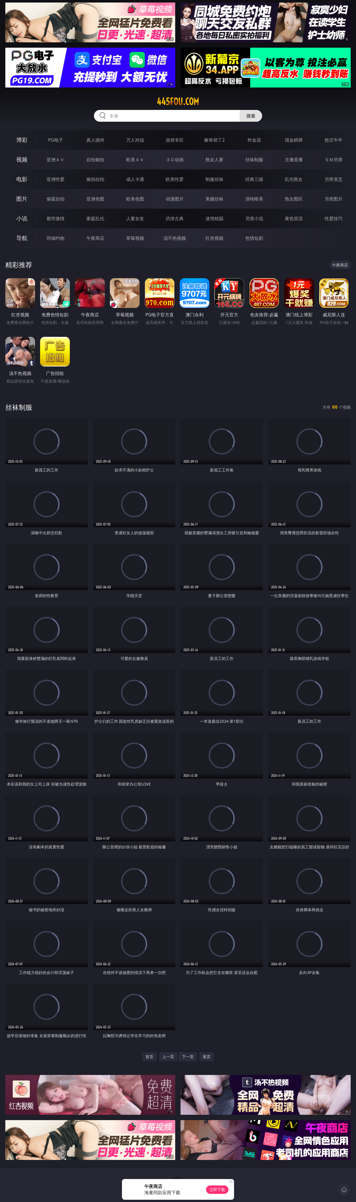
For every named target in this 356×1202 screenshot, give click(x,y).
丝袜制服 (254, 159)
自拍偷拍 (95, 159)
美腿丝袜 (214, 199)
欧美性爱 (175, 179)
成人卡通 (135, 179)
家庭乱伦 (95, 218)
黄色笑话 (294, 218)
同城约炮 (55, 238)
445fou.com (178, 101)
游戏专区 (175, 140)
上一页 (168, 1056)
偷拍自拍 (95, 179)
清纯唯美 (254, 199)
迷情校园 (214, 218)
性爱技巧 (334, 218)
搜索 (250, 116)
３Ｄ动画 (175, 159)
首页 (149, 1056)
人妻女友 (135, 218)
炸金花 (254, 140)
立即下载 (217, 1189)
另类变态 (334, 179)
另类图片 (334, 199)
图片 (21, 198)
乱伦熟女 (294, 179)
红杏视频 (214, 238)
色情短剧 (254, 238)
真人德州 (95, 140)
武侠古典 (175, 218)
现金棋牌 (294, 140)
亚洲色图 (95, 199)
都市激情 (55, 218)
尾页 (207, 1056)
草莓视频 (135, 238)
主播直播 (294, 159)
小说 (21, 218)
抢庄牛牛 (334, 140)
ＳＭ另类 (334, 159)
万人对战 (135, 140)
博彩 (21, 140)
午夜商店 (95, 238)
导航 (21, 238)
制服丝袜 (214, 179)
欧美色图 (135, 199)
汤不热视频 (174, 238)
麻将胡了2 (214, 140)
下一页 (188, 1056)
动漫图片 (175, 199)
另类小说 (254, 218)
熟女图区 (294, 199)
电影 (21, 179)
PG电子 (55, 140)
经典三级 (254, 179)
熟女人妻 (214, 159)
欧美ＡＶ (135, 159)
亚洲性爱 (55, 179)
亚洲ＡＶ (55, 159)
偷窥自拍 (55, 199)
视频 (21, 159)
